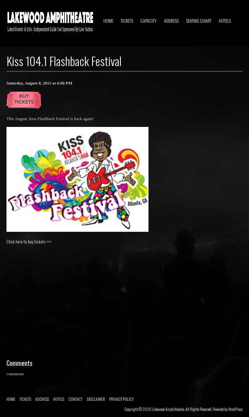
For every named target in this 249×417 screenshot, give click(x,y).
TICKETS (127, 20)
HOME (108, 20)
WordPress (235, 409)
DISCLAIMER (96, 399)
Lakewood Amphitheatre (168, 409)
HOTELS (225, 20)
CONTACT (75, 399)
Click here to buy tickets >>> (28, 241)
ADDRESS (171, 20)
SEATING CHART (198, 20)
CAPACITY (148, 20)
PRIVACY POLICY (121, 399)
